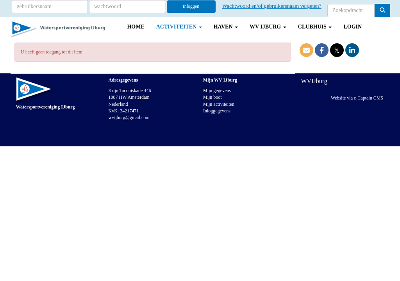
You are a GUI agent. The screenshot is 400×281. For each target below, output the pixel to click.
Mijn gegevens (217, 90)
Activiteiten (179, 27)
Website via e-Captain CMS (357, 98)
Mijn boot (212, 97)
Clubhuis (315, 27)
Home (135, 27)
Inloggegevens (216, 111)
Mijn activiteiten (218, 104)
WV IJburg (268, 27)
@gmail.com (129, 117)
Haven (226, 27)
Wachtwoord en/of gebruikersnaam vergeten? (271, 6)
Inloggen (191, 6)
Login (352, 27)
